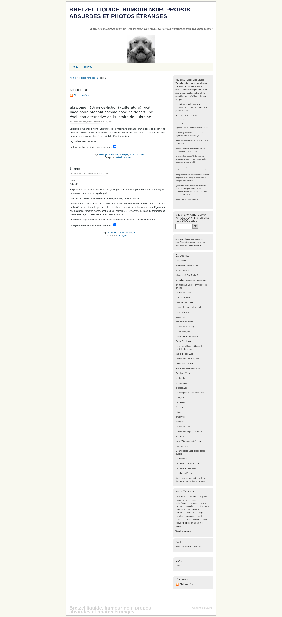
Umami (76, 169)
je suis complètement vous (188, 368)
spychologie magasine (185, 132)
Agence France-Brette (185, 128)
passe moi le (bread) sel (187, 336)
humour (179, 512)
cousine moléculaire (185, 473)
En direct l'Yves (183, 373)
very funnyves (182, 270)
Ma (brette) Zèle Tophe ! (187, 275)
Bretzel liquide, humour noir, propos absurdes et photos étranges (129, 12)
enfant (203, 503)
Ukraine (140, 154)
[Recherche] (183, 226)
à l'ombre (196, 245)
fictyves (179, 407)
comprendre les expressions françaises (192, 175)
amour (193, 500)
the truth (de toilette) (185, 302)
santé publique (193, 519)
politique (124, 154)
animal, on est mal (184, 293)
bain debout (181, 459)
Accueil (73, 78)
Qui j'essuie (181, 260)
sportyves (180, 317)
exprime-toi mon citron (185, 506)
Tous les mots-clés (86, 78)
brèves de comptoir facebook (189, 431)
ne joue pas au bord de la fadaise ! (191, 393)
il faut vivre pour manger (120, 232)
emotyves (123, 235)
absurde (180, 496)
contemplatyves (183, 331)
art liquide (180, 378)
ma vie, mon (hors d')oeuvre (188, 359)
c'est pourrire (182, 446)
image (200, 513)
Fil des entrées (81, 95)
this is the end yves (184, 354)
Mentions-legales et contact (188, 547)
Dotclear (208, 608)
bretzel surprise (123, 157)
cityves (179, 412)
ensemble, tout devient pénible (189, 307)
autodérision (181, 503)
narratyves (180, 402)
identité (190, 512)
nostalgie (190, 516)
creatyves (180, 397)
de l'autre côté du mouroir (187, 463)
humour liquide (182, 312)
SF (130, 154)
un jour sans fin (183, 426)
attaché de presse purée (186, 120)
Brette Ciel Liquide (184, 341)
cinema (194, 503)
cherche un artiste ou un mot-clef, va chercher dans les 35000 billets (192, 217)
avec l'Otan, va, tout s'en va (188, 441)
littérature (113, 154)
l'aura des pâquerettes (186, 468)
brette (178, 565)
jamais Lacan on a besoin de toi (189, 148)
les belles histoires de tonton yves (191, 280)
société (206, 519)
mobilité (179, 516)
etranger (103, 154)
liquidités (180, 436)
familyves (180, 422)
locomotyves (181, 383)
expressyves (181, 388)
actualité (193, 497)
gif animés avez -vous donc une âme (191, 185)
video (178, 199)
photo (200, 516)
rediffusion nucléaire (185, 363)
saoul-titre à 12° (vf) (185, 326)
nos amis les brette (184, 322)
